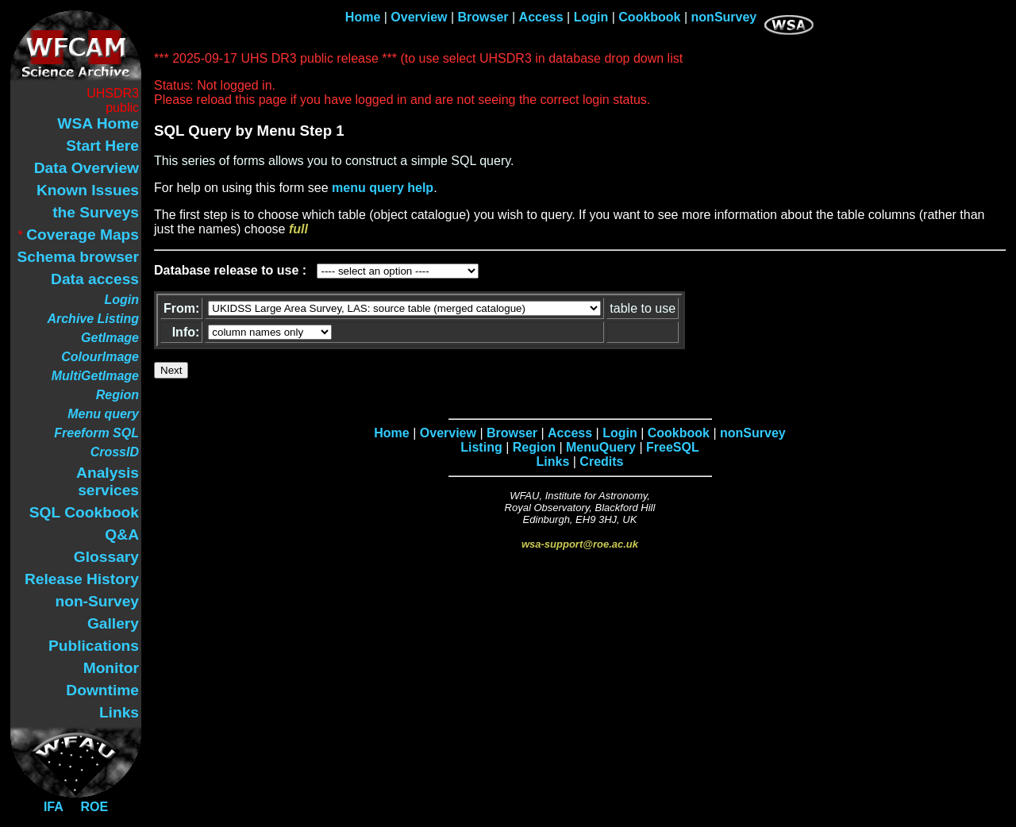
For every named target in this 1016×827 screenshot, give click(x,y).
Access (541, 17)
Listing (481, 447)
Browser (483, 17)
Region (534, 447)
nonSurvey (724, 17)
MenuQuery (601, 447)
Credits (601, 461)
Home (362, 17)
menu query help (382, 187)
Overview (419, 17)
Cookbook (649, 17)
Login (591, 17)
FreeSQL (672, 447)
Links (553, 461)
